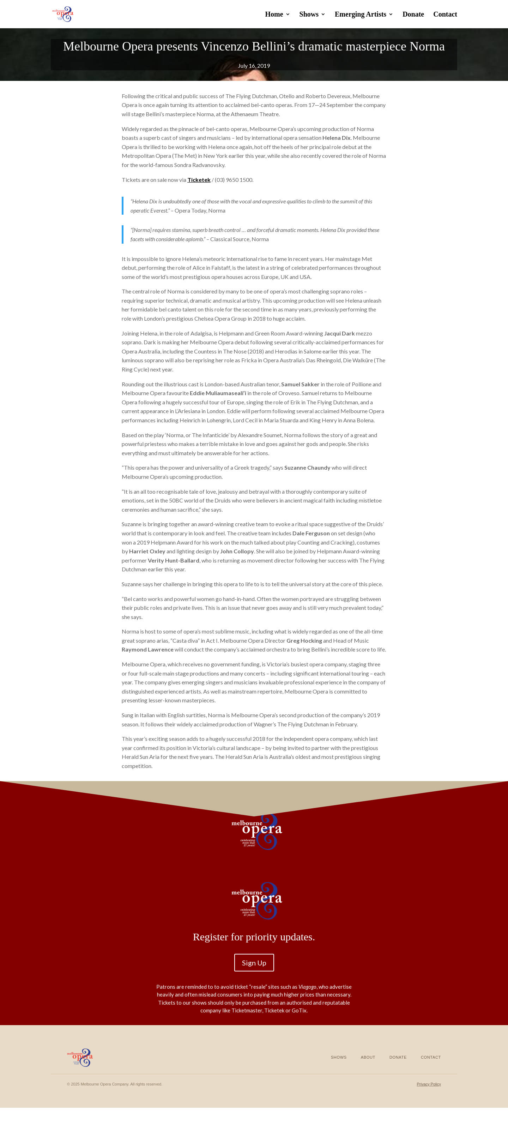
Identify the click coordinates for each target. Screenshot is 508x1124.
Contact (445, 15)
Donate (413, 15)
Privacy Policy (429, 1084)
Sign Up (254, 962)
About (368, 1057)
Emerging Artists (360, 15)
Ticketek (199, 179)
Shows (309, 15)
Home (274, 15)
